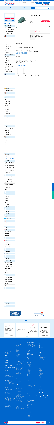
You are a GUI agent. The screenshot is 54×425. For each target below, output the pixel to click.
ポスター (6, 146)
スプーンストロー (7, 113)
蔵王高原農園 (7, 251)
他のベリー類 (17, 350)
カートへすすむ (47, 4)
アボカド (17, 352)
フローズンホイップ (8, 231)
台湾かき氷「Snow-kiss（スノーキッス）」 (9, 151)
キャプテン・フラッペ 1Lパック (9, 168)
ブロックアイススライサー (19, 385)
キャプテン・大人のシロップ (9, 170)
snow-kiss (6, 288)
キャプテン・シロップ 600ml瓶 (9, 165)
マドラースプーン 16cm (31, 384)
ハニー (6, 175)
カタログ (29, 329)
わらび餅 (6, 198)
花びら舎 (6, 206)
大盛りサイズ (29, 370)
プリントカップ (29, 366)
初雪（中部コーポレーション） (9, 275)
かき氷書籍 (6, 154)
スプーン (6, 111)
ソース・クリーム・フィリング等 (9, 67)
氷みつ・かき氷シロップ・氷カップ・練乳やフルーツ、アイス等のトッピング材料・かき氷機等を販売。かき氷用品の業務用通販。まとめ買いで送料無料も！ (22, 0)
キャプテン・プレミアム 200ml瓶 (9, 29)
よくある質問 (6, 360)
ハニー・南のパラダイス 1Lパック (9, 177)
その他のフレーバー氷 (30, 352)
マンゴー (17, 347)
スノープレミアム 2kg (8, 289)
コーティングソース (8, 246)
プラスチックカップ (8, 101)
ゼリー (17, 382)
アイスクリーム (7, 62)
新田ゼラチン (7, 258)
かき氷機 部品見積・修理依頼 (8, 365)
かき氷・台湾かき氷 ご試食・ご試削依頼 (10, 367)
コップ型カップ (7, 109)
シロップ (6, 117)
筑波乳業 (6, 214)
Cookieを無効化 (43, 422)
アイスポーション (7, 235)
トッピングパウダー (18, 381)
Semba (6, 253)
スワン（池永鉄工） (8, 260)
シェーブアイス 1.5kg (8, 291)
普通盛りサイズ (29, 358)
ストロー (29, 403)
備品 (5, 126)
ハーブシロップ (7, 44)
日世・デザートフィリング (19, 363)
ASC (5, 227)
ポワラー (29, 414)
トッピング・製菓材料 (8, 54)
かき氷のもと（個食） (8, 298)
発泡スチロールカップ (8, 103)
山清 (5, 216)
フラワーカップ (7, 107)
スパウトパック (7, 196)
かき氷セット (7, 93)
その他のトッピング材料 (8, 71)
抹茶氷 (28, 351)
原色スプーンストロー (30, 390)
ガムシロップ (7, 48)
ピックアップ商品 (25, 8)
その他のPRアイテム (8, 148)
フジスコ (6, 209)
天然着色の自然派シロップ (9, 31)
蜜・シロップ (7, 36)
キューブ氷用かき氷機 (8, 264)
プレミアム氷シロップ (8, 192)
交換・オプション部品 (19, 388)
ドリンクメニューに (41, 359)
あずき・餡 (6, 58)
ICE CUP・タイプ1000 (8, 296)
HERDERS (6, 256)
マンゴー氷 (29, 349)
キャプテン (6, 160)
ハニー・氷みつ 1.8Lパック (9, 179)
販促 (5, 137)
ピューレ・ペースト (8, 69)
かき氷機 (6, 74)
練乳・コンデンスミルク (8, 56)
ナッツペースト (18, 378)
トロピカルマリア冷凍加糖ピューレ (32, 398)
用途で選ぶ (10, 8)
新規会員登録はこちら (10, 20)
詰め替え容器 (7, 130)
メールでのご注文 (7, 353)
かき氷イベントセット (8, 94)
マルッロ (6, 303)
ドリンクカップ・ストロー (9, 121)
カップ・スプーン (7, 97)
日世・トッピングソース (19, 362)
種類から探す (6, 8)
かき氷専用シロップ (8, 25)
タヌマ (6, 194)
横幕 (5, 142)
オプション (6, 86)
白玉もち (6, 200)
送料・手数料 (6, 357)
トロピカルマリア (7, 221)
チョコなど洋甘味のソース (19, 370)
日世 (5, 240)
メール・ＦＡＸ (44, 333)
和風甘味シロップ (7, 386)
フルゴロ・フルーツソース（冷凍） (20, 364)
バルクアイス (7, 233)
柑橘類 (17, 351)
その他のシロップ (7, 52)
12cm (28, 379)
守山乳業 (6, 238)
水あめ (6, 50)
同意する (38, 422)
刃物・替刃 (6, 84)
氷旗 (5, 138)
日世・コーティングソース (19, 367)
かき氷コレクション (8, 156)
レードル (29, 409)
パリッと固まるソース (19, 372)
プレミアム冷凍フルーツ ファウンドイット (21, 343)
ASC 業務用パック (18, 345)
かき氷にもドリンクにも (8, 46)
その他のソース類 (18, 373)
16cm (28, 381)
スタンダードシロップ (8, 33)
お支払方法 (6, 355)
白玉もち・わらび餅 (8, 64)
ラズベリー (17, 349)
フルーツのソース (18, 369)
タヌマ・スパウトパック (19, 366)
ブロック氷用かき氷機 (8, 262)
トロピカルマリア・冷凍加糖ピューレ (21, 376)
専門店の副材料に (41, 358)
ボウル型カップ (7, 105)
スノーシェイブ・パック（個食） (9, 294)
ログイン (42, 4)
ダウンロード (34, 331)
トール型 (29, 365)
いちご (17, 346)
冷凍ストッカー (7, 132)
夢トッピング (7, 189)
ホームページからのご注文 (8, 351)
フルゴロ (6, 249)
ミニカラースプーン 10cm (31, 386)
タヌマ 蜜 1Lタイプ (8, 204)
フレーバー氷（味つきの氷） (9, 90)
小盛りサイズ (29, 359)
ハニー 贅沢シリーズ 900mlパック (9, 182)
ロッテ (6, 229)
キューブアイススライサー (19, 390)
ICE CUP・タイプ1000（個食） (31, 346)
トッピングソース (7, 242)
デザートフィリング (8, 244)
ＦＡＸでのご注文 (7, 352)
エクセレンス (7, 305)
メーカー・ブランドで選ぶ (17, 8)
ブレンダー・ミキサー (8, 123)
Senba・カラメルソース (19, 368)
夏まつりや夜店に (41, 356)
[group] (20, 73)
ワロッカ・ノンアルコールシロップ (9, 185)
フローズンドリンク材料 (9, 116)
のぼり (6, 140)
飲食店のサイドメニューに (42, 357)
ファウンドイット (7, 218)
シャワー (29, 408)
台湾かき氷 (6, 88)
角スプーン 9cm (30, 387)
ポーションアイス (18, 355)
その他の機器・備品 (8, 134)
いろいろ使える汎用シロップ (9, 40)
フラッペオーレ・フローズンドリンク (9, 399)
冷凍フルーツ (7, 60)
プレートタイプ (29, 372)
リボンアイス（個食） (8, 300)
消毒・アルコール (30, 416)
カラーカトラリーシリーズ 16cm (32, 385)
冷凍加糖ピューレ (7, 222)
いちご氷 (29, 350)
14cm (28, 380)
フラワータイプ (29, 360)
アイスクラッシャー (30, 415)
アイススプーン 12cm (30, 382)
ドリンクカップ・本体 (30, 401)
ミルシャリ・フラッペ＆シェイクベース (10, 398)
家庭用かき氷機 (7, 82)
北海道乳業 (6, 211)
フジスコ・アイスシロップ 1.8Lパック (9, 383)
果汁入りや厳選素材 (8, 27)
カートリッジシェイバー (8, 266)
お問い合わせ (48, 0)
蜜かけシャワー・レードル (9, 128)
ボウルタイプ (29, 364)
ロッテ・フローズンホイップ (19, 365)
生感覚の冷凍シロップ (8, 42)
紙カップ (6, 99)
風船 (5, 144)
